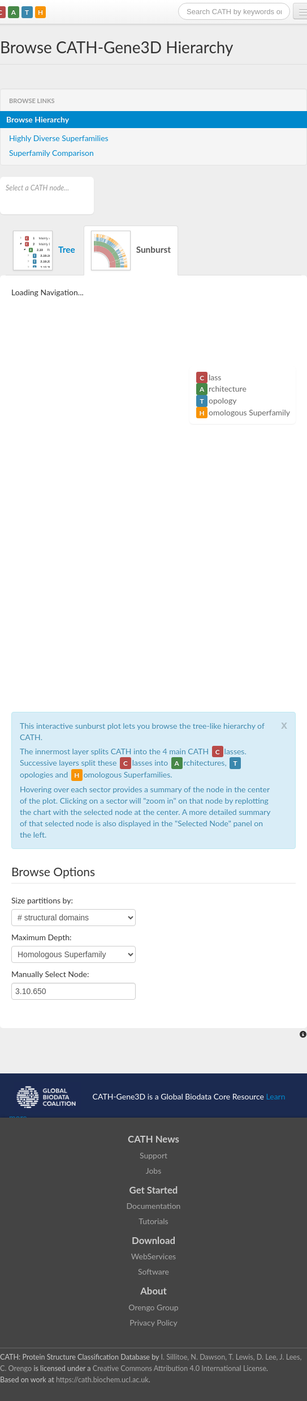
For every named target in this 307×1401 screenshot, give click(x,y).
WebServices (153, 1256)
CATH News (153, 1139)
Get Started (153, 1190)
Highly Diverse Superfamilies (59, 138)
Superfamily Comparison (51, 153)
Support (153, 1155)
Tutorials (153, 1221)
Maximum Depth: (41, 937)
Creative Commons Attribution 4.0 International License (179, 1368)
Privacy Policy (153, 1322)
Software (153, 1271)
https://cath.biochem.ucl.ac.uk (102, 1379)
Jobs (154, 1170)
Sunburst (131, 250)
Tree (44, 250)
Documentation (154, 1206)
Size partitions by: (42, 900)
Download (153, 1240)
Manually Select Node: (50, 974)
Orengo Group (153, 1307)
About (153, 1291)
